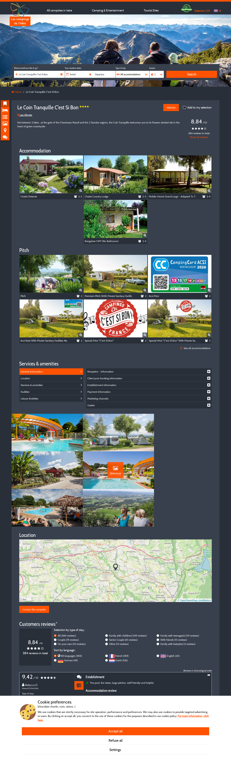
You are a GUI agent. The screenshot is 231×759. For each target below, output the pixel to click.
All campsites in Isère (59, 10)
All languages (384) (71, 620)
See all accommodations (195, 348)
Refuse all (116, 740)
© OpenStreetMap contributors (194, 564)
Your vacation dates (73, 68)
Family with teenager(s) (179, 599)
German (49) (71, 624)
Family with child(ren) (128, 599)
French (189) (121, 620)
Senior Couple (123, 604)
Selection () (202, 11)
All (67, 599)
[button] (115, 531)
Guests (152, 68)
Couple (68, 604)
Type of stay (121, 68)
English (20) (173, 620)
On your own (72, 608)
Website (171, 107)
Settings (115, 750)
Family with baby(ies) (177, 608)
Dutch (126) (121, 624)
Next (208, 691)
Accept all (115, 731)
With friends (173, 604)
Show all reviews (199, 137)
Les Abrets (24, 115)
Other (118, 608)
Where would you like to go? (26, 68)
